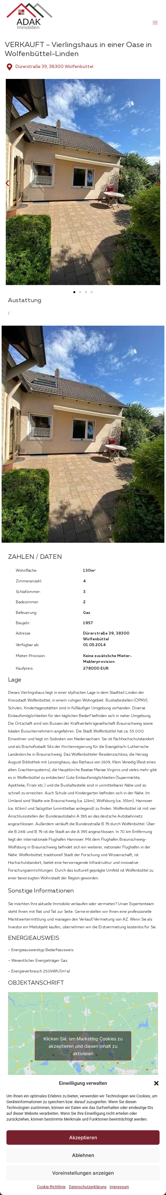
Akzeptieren (83, 1137)
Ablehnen (83, 1155)
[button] (156, 1083)
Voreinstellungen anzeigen (83, 1173)
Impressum (119, 1187)
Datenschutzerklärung (87, 1187)
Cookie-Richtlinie (51, 1187)
